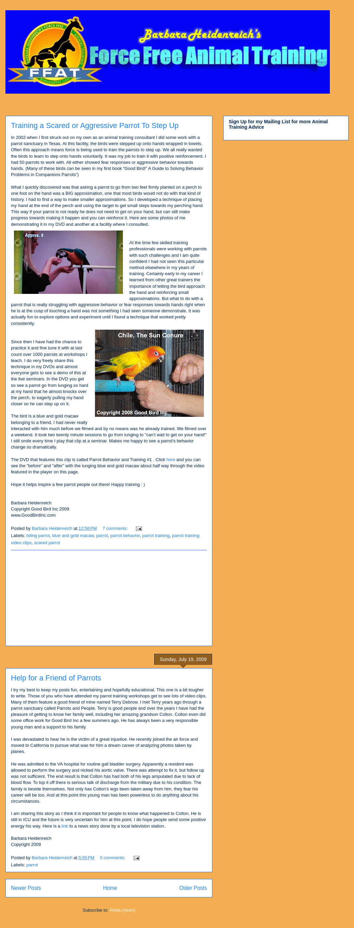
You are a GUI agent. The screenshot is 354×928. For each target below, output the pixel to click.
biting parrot (38, 535)
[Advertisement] (109, 598)
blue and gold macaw (73, 535)
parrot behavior (125, 535)
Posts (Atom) (122, 910)
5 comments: (113, 857)
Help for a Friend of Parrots (56, 678)
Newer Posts (26, 888)
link (65, 826)
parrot (102, 535)
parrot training (156, 535)
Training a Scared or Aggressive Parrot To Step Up (95, 125)
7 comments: (115, 528)
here (170, 459)
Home (110, 888)
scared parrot (47, 542)
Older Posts (193, 888)
